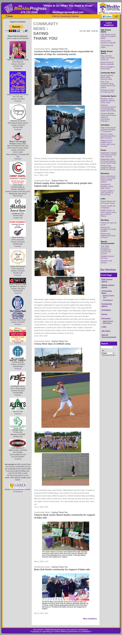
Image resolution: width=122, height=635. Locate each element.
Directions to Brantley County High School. (107, 186)
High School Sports (107, 280)
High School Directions (108, 322)
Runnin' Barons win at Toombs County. (108, 202)
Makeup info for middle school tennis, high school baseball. (108, 143)
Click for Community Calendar (65, 16)
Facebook (17, 68)
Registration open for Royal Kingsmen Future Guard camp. (108, 161)
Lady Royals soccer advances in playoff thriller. (108, 36)
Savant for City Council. (106, 262)
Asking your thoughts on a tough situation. (108, 229)
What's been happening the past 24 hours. (108, 235)
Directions (106, 319)
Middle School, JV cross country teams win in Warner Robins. (108, 213)
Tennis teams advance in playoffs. (108, 42)
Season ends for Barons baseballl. (107, 63)
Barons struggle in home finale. (108, 68)
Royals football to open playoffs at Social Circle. (107, 193)
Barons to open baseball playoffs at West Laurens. (108, 136)
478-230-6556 (16, 473)
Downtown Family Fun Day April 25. (107, 91)
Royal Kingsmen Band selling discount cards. (107, 77)
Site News (106, 331)
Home (10, 16)
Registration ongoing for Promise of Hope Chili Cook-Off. (109, 154)
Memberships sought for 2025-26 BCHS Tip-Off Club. (108, 167)
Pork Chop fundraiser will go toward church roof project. (108, 84)
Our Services (108, 269)
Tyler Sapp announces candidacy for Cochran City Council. (106, 249)
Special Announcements (109, 336)
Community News (42, 49)
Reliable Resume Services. (107, 257)
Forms (104, 314)
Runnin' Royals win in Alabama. (108, 207)
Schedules (106, 310)
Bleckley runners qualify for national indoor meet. (108, 100)
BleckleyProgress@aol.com (16, 475)
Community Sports (107, 305)
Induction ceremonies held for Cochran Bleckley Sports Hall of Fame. (109, 108)
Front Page (106, 275)
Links (104, 327)
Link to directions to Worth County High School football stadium (108, 179)
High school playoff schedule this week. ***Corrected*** (108, 129)
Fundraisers (108, 300)
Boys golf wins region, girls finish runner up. (107, 58)
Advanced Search (109, 355)
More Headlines (90, 619)
